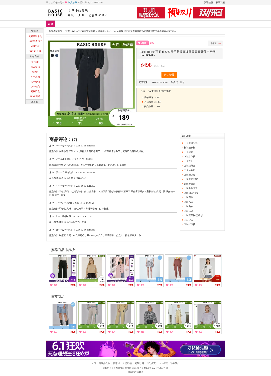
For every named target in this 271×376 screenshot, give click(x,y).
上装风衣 (188, 202)
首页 (50, 24)
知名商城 (34, 56)
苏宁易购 (35, 76)
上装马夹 (188, 211)
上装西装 (188, 197)
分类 (118, 23)
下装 (93, 23)
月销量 (215, 43)
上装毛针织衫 (191, 143)
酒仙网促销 (35, 51)
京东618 (35, 62)
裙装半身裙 (189, 183)
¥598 (101, 285)
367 (200, 285)
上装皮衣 (188, 220)
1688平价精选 (35, 41)
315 (142, 332)
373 (55, 285)
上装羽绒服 (189, 174)
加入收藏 (72, 2)
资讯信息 (208, 2)
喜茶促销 (35, 67)
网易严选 (35, 91)
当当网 (35, 71)
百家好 (116, 363)
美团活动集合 (35, 36)
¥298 (217, 332)
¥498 (188, 285)
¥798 (159, 285)
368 (142, 285)
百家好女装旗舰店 (122, 368)
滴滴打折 (35, 46)
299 (84, 332)
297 (55, 332)
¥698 (72, 285)
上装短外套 (189, 165)
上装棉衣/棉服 (191, 192)
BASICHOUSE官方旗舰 (83, 31)
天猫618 (34, 30)
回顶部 (34, 101)
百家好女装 (104, 363)
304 (171, 332)
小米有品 (35, 86)
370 (84, 285)
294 (113, 332)
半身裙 (101, 31)
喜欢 (144, 43)
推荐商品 (58, 297)
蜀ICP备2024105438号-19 (156, 368)
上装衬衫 (188, 152)
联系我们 (220, 2)
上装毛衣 (188, 206)
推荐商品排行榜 (63, 250)
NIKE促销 (35, 96)
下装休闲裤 (189, 170)
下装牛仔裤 (189, 156)
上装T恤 (188, 161)
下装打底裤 (189, 224)
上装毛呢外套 (191, 188)
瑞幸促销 (35, 81)
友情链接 (127, 363)
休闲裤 (106, 23)
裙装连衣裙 (189, 147)
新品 (60, 23)
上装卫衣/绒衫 (191, 179)
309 (200, 332)
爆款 (71, 23)
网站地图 (139, 363)
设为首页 (151, 363)
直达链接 (169, 74)
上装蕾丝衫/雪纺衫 (193, 215)
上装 (82, 23)
